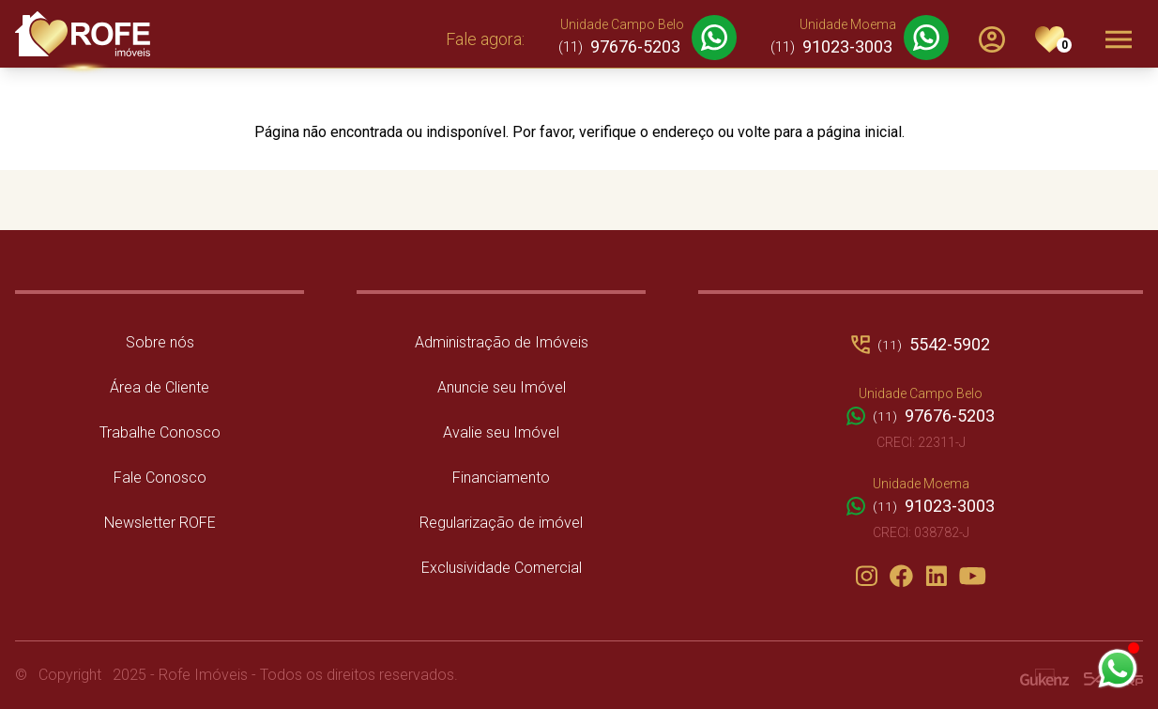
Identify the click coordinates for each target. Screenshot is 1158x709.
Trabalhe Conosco (160, 432)
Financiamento (501, 477)
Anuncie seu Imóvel (501, 387)
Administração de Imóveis (501, 342)
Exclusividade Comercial (501, 568)
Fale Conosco (160, 477)
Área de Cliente (159, 387)
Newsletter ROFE (160, 523)
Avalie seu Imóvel (501, 432)
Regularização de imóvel (501, 523)
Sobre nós (160, 342)
